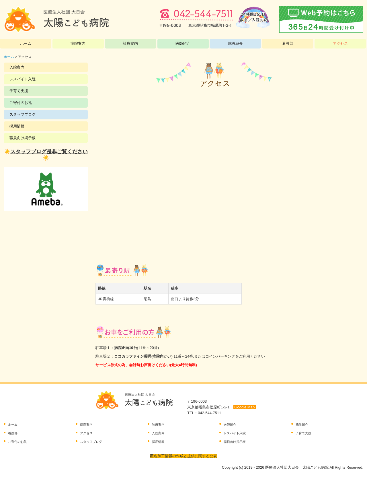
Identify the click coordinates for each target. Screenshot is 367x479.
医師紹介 (182, 43)
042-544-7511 (209, 413)
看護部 (287, 43)
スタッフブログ (22, 114)
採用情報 (16, 126)
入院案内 (16, 67)
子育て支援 (18, 91)
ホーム (25, 43)
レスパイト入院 (22, 79)
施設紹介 (235, 43)
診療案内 (130, 43)
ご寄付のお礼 (20, 102)
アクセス (340, 43)
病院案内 (78, 43)
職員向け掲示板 (22, 138)
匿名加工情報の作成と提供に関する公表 (183, 456)
